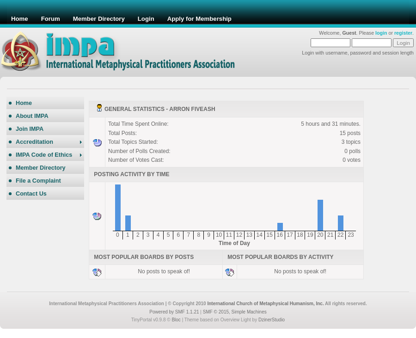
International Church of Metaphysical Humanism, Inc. (265, 303)
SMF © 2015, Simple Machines (235, 311)
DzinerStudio (271, 319)
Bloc (175, 319)
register (403, 33)
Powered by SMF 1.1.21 (174, 311)
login (381, 33)
